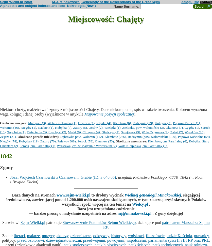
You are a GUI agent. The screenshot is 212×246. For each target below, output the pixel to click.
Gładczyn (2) (110, 132)
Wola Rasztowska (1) (61, 123)
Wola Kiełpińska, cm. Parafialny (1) (142, 146)
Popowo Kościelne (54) (194, 137)
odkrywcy (101, 236)
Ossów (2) (96, 127)
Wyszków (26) (194, 132)
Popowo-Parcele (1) (186, 123)
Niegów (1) (28, 127)
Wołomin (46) (9, 127)
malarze (33, 236)
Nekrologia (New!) (81, 6)
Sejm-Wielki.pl (33, 222)
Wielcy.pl (140, 204)
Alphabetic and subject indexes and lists (32, 6)
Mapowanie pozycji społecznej (109, 114)
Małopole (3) (37, 123)
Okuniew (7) (174, 127)
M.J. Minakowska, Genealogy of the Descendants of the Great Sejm (106, 2)
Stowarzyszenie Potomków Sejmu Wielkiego (99, 222)
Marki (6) (74, 132)
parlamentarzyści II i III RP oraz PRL (178, 240)
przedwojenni (94, 240)
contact (206, 2)
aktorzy (62, 236)
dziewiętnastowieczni (63, 240)
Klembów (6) (122, 123)
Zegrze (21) (8, 137)
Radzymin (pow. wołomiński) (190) (152, 137)
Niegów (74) (8, 141)
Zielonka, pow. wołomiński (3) (143, 127)
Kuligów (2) (163, 123)
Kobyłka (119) (29, 141)
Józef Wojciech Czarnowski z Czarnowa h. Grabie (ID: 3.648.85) (63, 177)
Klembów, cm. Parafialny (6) (167, 141)
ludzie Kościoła (179, 236)
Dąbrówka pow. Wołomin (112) (81, 137)
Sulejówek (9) (130, 132)
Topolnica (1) (16, 132)
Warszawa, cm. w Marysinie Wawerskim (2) (87, 146)
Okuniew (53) (104, 141)
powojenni (116, 240)
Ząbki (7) (176, 132)
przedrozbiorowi (30, 240)
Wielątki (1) (112, 127)
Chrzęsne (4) (91, 132)
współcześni (136, 240)
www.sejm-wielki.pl (73, 195)
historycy (118, 236)
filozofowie (155, 236)
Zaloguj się (190, 2)
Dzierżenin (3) (37, 132)
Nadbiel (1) (45, 127)
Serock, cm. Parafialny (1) (37, 146)
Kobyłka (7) (63, 127)
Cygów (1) (192, 127)
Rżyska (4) (103, 123)
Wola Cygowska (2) (155, 132)
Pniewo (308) (66, 141)
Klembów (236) (115, 137)
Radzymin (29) (143, 123)
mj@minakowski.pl (135, 213)
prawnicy (201, 236)
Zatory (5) (80, 127)
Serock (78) (85, 141)
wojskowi (136, 236)
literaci (19, 236)
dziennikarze (80, 236)
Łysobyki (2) (57, 132)
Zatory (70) (48, 141)
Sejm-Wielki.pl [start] (16, 2)
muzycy (48, 236)
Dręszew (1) (86, 123)
